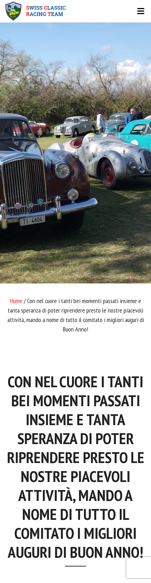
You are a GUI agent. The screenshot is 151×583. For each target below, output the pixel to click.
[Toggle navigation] (75, 11)
